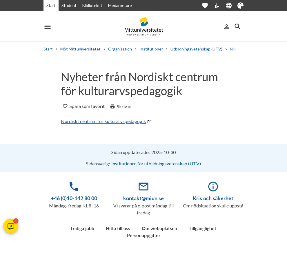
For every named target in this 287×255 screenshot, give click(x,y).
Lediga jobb (82, 228)
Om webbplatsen (159, 228)
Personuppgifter (143, 235)
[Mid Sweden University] (143, 26)
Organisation (120, 48)
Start (51, 5)
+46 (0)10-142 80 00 (74, 198)
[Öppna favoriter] (207, 5)
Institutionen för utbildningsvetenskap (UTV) (156, 163)
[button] (10, 226)
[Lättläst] (216, 5)
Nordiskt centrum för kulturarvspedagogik (103, 121)
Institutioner (151, 48)
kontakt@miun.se (143, 198)
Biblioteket (92, 5)
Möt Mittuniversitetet (80, 48)
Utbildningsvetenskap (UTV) (196, 48)
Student (69, 5)
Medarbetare (120, 5)
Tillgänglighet (202, 228)
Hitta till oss (118, 228)
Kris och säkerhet (213, 198)
